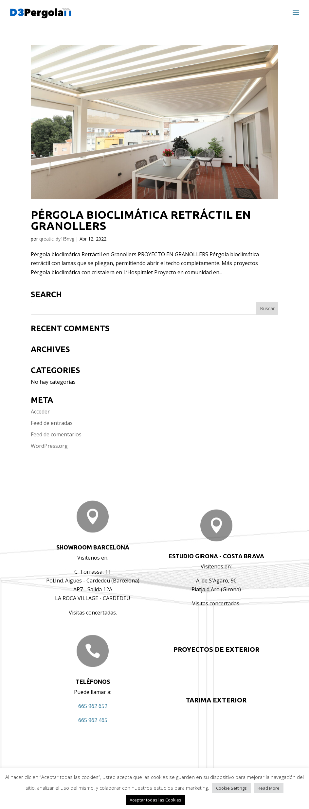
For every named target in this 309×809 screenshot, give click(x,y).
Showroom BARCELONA (92, 547)
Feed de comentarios (56, 434)
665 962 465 (92, 720)
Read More (269, 788)
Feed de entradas (52, 423)
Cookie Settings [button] (231, 788)
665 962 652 (92, 706)
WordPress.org (49, 445)
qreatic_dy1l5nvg (56, 239)
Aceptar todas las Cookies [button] (155, 800)
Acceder (40, 411)
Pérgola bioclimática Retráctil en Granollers (141, 220)
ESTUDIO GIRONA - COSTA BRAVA (216, 556)
